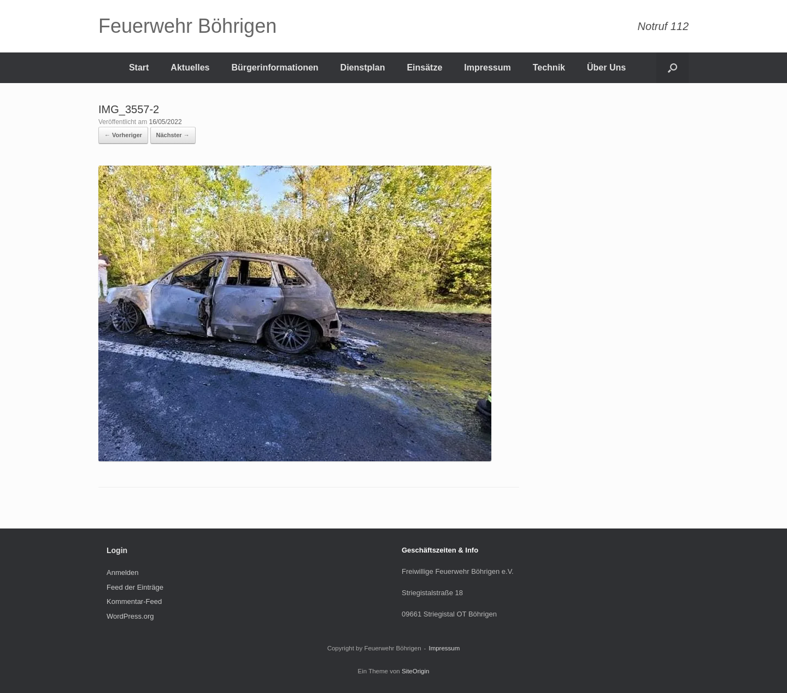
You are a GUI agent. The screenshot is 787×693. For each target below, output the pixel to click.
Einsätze (424, 67)
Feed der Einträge (135, 587)
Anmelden (123, 572)
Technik (549, 67)
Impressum (487, 67)
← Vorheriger (123, 135)
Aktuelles (190, 67)
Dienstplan (362, 67)
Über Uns (606, 67)
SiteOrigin (416, 671)
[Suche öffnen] (672, 67)
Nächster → (173, 135)
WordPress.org (130, 616)
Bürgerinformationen (274, 67)
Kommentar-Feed (134, 601)
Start (139, 67)
